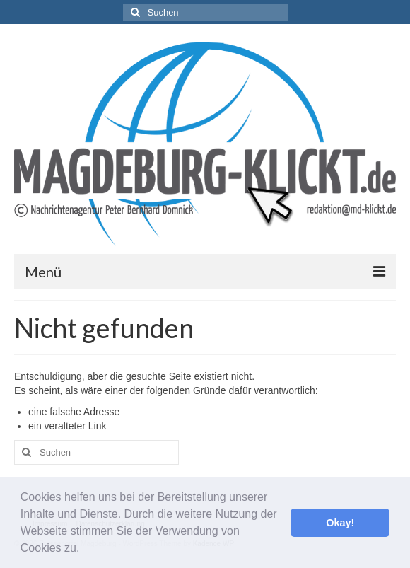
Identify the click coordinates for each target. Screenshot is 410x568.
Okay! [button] (340, 522)
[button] (85, 549)
